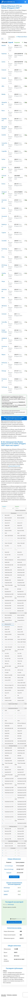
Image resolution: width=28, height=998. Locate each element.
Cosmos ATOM (8, 680)
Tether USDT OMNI (9, 682)
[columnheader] (4, 42)
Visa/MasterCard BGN (9, 823)
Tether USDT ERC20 (9, 535)
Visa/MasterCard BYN (9, 795)
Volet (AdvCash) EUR (9, 743)
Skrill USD (7, 735)
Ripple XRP (7, 525)
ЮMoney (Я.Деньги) (9, 559)
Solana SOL (7, 552)
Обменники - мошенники (12, 994)
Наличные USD (8, 603)
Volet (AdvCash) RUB (9, 740)
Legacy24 (8, 872)
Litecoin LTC (7, 522)
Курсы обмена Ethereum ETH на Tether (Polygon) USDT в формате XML (14, 418)
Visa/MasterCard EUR (9, 778)
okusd (6, 852)
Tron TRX (7, 545)
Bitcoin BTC (7, 515)
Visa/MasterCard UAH (9, 600)
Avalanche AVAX (8, 700)
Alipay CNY (7, 567)
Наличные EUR (8, 608)
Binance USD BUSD (9, 687)
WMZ (6, 557)
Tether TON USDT (8, 543)
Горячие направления (20, 510)
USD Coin (7, 663)
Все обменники (14, 876)
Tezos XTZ (7, 692)
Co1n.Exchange (9, 865)
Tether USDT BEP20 (9, 540)
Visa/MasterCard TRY (9, 806)
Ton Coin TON (7, 554)
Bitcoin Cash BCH (8, 517)
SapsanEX (6, 891)
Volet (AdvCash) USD (9, 564)
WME (6, 710)
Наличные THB (8, 838)
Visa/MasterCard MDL (9, 801)
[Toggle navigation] (25, 1)
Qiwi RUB (7, 713)
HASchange (7, 887)
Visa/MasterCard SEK (9, 809)
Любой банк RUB (8, 572)
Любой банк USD (8, 569)
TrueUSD (6, 672)
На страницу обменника (14, 922)
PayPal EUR (7, 733)
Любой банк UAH (8, 753)
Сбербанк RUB (8, 580)
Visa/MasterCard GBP (9, 787)
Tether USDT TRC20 (9, 538)
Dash (6, 533)
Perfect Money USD (9, 715)
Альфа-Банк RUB (8, 582)
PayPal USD (7, 562)
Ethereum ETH (8, 520)
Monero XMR (7, 631)
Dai (5, 695)
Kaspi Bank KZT (8, 591)
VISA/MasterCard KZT (9, 792)
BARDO (6, 894)
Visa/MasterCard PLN (9, 811)
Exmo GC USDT (8, 705)
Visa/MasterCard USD (9, 594)
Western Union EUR (9, 845)
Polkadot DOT (7, 697)
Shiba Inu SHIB (8, 677)
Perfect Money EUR (9, 718)
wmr (6, 850)
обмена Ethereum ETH (14, 466)
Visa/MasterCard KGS (9, 816)
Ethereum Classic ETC (9, 685)
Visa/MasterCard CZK (9, 814)
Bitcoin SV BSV (8, 617)
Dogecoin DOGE (8, 530)
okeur (6, 855)
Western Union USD (9, 843)
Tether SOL (7, 661)
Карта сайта (3, 994)
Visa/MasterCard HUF (9, 804)
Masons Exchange (8, 869)
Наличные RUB (8, 605)
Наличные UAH (8, 610)
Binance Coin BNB (8, 675)
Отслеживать (12, 36)
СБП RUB (6, 577)
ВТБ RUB (6, 589)
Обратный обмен (22, 36)
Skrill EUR (7, 738)
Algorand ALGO (8, 690)
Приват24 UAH (8, 769)
